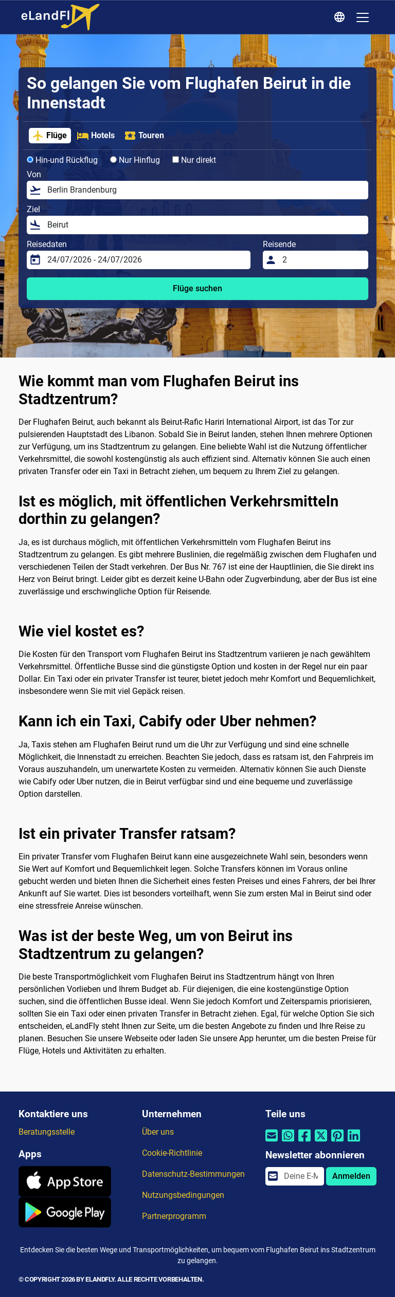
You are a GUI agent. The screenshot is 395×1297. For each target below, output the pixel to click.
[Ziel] (204, 225)
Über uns (158, 1132)
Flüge (49, 135)
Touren (144, 135)
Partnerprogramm (174, 1216)
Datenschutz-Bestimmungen (193, 1174)
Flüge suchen (197, 288)
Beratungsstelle (47, 1132)
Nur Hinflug (135, 160)
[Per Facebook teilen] (304, 1141)
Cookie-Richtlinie (172, 1153)
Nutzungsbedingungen (183, 1195)
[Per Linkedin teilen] (354, 1141)
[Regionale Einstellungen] (341, 17)
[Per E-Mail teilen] (271, 1141)
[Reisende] (322, 260)
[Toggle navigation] (362, 17)
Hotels (96, 135)
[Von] (204, 190)
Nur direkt (194, 160)
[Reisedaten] (145, 260)
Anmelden (351, 1176)
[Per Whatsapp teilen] (288, 1141)
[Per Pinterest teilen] (337, 1141)
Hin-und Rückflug (62, 160)
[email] (301, 1176)
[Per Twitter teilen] (321, 1141)
